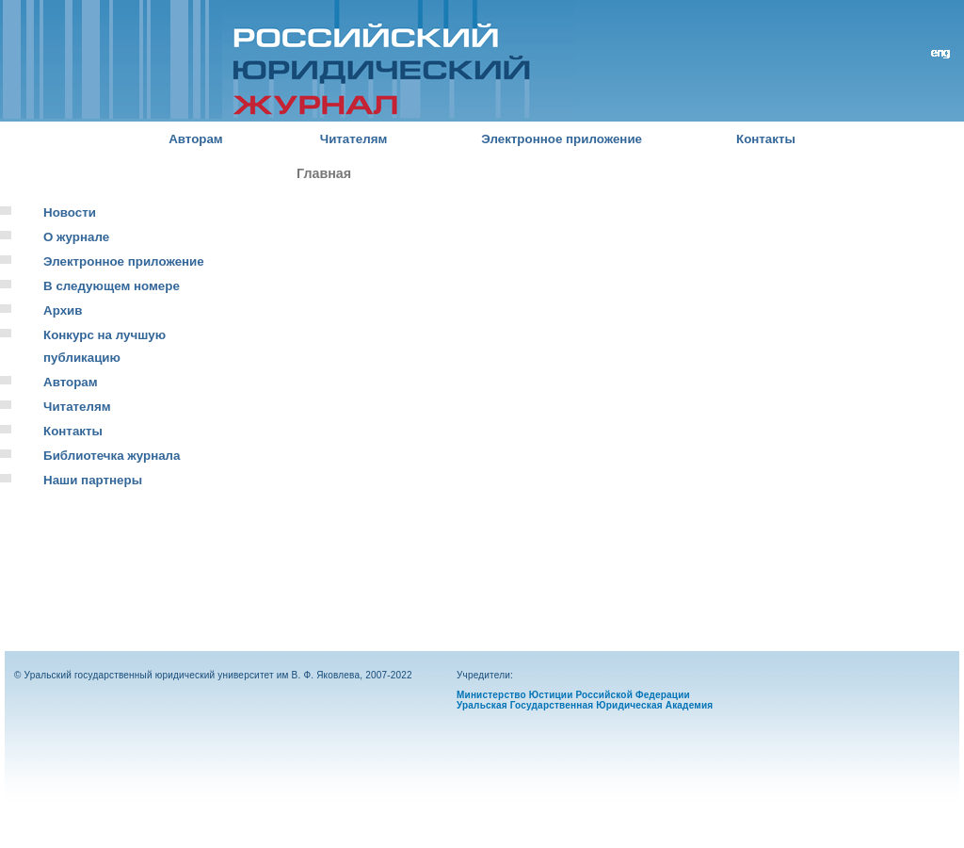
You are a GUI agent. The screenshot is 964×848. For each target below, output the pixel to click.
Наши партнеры (92, 480)
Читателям (354, 139)
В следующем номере (111, 286)
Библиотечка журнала (111, 455)
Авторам (196, 139)
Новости (69, 212)
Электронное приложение (561, 139)
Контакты (765, 139)
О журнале (76, 237)
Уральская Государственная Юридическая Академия (585, 705)
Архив (62, 310)
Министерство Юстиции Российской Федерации (573, 695)
